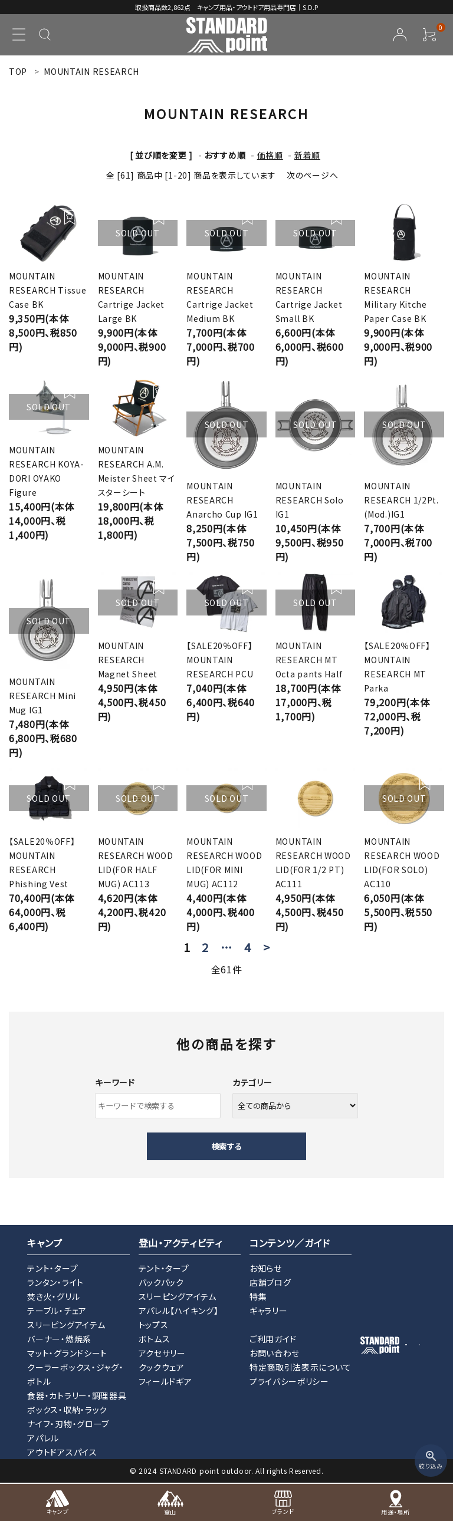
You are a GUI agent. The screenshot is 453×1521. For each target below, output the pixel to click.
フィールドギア (165, 1381)
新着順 (307, 155)
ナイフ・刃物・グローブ (68, 1424)
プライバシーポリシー (289, 1381)
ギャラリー (269, 1310)
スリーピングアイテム (66, 1325)
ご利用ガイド (273, 1339)
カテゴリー (252, 1082)
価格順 (270, 155)
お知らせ (266, 1268)
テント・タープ (52, 1268)
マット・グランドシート (67, 1353)
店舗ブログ (270, 1282)
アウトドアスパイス (62, 1452)
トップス (154, 1325)
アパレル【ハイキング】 (179, 1310)
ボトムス (154, 1339)
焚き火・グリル (53, 1296)
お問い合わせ (275, 1353)
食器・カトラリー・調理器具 (76, 1395)
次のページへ (312, 175)
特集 (258, 1296)
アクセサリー (162, 1353)
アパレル (43, 1438)
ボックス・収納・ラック (67, 1409)
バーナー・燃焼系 (59, 1339)
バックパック (161, 1282)
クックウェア (162, 1367)
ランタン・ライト (55, 1282)
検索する (226, 1146)
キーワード (115, 1082)
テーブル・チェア (57, 1310)
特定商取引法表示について (300, 1367)
